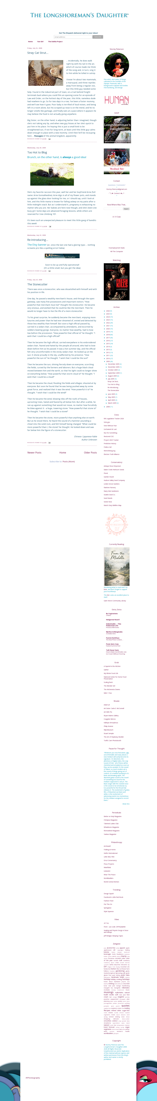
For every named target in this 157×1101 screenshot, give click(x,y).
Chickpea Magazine (110, 820)
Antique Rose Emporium (112, 466)
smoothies (107, 1021)
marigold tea (108, 988)
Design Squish (109, 894)
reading (127, 1008)
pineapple (122, 999)
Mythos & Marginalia (114, 632)
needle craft (113, 995)
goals (123, 975)
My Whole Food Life (111, 673)
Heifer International (110, 853)
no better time (111, 634)
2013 (108, 349)
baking (127, 950)
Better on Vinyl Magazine (112, 816)
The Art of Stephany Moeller (114, 737)
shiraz (128, 1017)
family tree (107, 969)
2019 (108, 332)
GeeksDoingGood (109, 973)
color (123, 958)
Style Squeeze (109, 911)
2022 (108, 323)
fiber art (119, 969)
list (108, 595)
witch (105, 1031)
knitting (111, 984)
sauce (118, 1015)
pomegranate (108, 1003)
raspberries (107, 1008)
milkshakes (126, 988)
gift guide (126, 973)
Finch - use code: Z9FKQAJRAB (114, 927)
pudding (127, 1003)
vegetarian (107, 1029)
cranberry (126, 960)
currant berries (125, 962)
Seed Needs (108, 498)
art (114, 950)
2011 (108, 355)
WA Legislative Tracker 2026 (114, 419)
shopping (107, 1019)
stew (128, 1021)
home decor (108, 982)
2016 (108, 341)
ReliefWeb (107, 867)
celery (118, 956)
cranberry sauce (109, 962)
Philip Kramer (108, 726)
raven (119, 1008)
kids (128, 981)
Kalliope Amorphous (111, 723)
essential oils (125, 967)
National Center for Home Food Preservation (115, 678)
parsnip (127, 997)
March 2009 (112, 403)
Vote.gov (107, 422)
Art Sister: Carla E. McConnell (114, 708)
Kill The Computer (116, 251)
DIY (105, 966)
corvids (115, 960)
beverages (107, 954)
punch (118, 1006)
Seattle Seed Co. (109, 495)
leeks (116, 984)
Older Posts (90, 452)
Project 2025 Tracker (111, 440)
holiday (107, 979)
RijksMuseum (108, 730)
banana (106, 952)
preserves (121, 1003)
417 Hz (106, 923)
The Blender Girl (109, 686)
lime (125, 984)
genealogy (119, 973)
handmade (115, 977)
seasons (123, 1015)
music (128, 990)
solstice (115, 1021)
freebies (112, 971)
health (122, 977)
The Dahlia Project (55, 41)
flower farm (126, 969)
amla (117, 948)
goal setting (116, 975)
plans (111, 1001)
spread (124, 1021)
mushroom (120, 990)
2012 (108, 352)
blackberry (120, 954)
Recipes (107, 1010)
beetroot (127, 952)
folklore (106, 971)
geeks (128, 971)
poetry (120, 1001)
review (110, 1013)
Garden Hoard (109, 477)
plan (128, 999)
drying (118, 967)
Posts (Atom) (69, 461)
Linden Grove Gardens (111, 484)
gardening (120, 971)
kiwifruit (106, 984)
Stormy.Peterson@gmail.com (116, 189)
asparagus (120, 950)
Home (30, 41)
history (127, 977)
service (111, 1017)
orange (115, 997)
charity (123, 956)
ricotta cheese (119, 1012)
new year (122, 995)
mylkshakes (119, 992)
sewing (117, 1017)
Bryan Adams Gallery (111, 716)
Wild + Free (108, 693)
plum (115, 1001)
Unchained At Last (110, 429)
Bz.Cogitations (112, 614)
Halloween (107, 977)
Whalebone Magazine (111, 827)
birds (114, 954)
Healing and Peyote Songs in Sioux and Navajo (116, 931)
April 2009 (111, 400)
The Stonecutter (37, 284)
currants (106, 964)
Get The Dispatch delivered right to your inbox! (78, 33)
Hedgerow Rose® (113, 620)
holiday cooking (116, 979)
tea (115, 1025)
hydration (117, 982)
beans (113, 952)
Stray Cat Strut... (37, 53)
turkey (118, 1027)
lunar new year (109, 986)
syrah (111, 1025)
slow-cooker (126, 1019)
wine (123, 1029)
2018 (108, 335)
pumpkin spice (109, 1006)
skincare (116, 1019)
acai (105, 948)
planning (106, 1001)
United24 (107, 871)
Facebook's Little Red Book (113, 897)
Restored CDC (109, 436)
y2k (115, 1033)
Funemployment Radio (117, 248)
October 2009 (113, 370)
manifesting (126, 986)
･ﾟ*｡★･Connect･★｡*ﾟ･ (116, 193)
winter (127, 1029)
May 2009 (111, 397)
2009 (108, 361)
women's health (123, 1031)
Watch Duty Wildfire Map (112, 505)
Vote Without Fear (110, 426)
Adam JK (107, 705)
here (105, 589)
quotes (126, 1005)
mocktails (107, 990)
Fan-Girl (40, 41)
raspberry (114, 1008)
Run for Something (110, 433)
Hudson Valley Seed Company (114, 480)
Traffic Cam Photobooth (112, 740)
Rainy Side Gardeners (111, 491)
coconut (118, 958)
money (113, 990)
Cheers (108, 615)
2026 (108, 311)
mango (118, 986)
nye (110, 997)
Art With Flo (108, 712)
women (112, 1031)
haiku (128, 975)
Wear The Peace (109, 875)
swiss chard (125, 1023)
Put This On (108, 904)
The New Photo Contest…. (114, 640)
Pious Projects (109, 864)
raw (123, 1008)
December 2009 (114, 364)
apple (128, 948)
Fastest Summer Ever (113, 646)
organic (121, 997)
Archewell (107, 846)
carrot (114, 956)
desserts (124, 965)
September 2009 (114, 373)
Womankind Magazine (111, 831)
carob (110, 956)
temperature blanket (123, 1025)
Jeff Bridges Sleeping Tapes (113, 936)
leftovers (120, 984)
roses (113, 1015)
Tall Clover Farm (112, 650)
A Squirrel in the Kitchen (112, 666)
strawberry (107, 1023)
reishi (105, 1012)
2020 (108, 329)
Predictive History (110, 443)
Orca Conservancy (110, 860)
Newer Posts (34, 452)
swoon (106, 1025)
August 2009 (112, 376)
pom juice (126, 1001)
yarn (117, 1033)
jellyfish (123, 981)
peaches (106, 999)
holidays (126, 979)
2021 (108, 326)
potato (115, 1003)
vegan (127, 1027)
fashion (113, 969)
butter (106, 956)
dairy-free (117, 965)
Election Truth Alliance (111, 454)
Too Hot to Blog (37, 152)
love (128, 984)
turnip (122, 1027)
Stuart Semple (109, 733)
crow (117, 962)
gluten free (107, 975)
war (120, 1029)
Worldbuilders (108, 878)
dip (129, 964)
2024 (108, 317)
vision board (115, 1029)
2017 (108, 338)
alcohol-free (111, 948)
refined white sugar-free (120, 1010)
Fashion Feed (108, 901)
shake (123, 1017)
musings (108, 992)
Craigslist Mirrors (110, 719)
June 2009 (111, 394)
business (127, 954)
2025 (108, 314)
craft (120, 960)
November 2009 (114, 367)
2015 (108, 344)
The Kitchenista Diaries (112, 689)
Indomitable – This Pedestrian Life (113, 625)
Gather (106, 670)
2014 (108, 347)
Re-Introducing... (37, 240)
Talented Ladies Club (111, 824)
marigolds (117, 988)
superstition (116, 1023)
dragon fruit (111, 967)
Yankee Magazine (110, 834)
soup (119, 1021)
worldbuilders (108, 1033)
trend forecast (109, 1027)
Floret (106, 473)
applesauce (107, 950)
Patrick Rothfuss (112, 638)
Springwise (107, 908)
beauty (120, 952)
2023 (108, 320)
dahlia (111, 965)
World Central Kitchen (111, 882)
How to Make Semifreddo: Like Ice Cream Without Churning (116, 653)
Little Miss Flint (109, 857)
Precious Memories (112, 627)
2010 (108, 358)
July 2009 (111, 379)
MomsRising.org (109, 451)
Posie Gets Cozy (112, 644)
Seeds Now (108, 502)
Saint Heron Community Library (115, 601)
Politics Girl (108, 447)
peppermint (114, 999)
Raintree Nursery (110, 487)
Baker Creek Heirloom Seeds (114, 470)
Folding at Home (110, 850)
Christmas (111, 958)
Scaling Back (108, 682)
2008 (108, 407)
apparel (122, 948)
